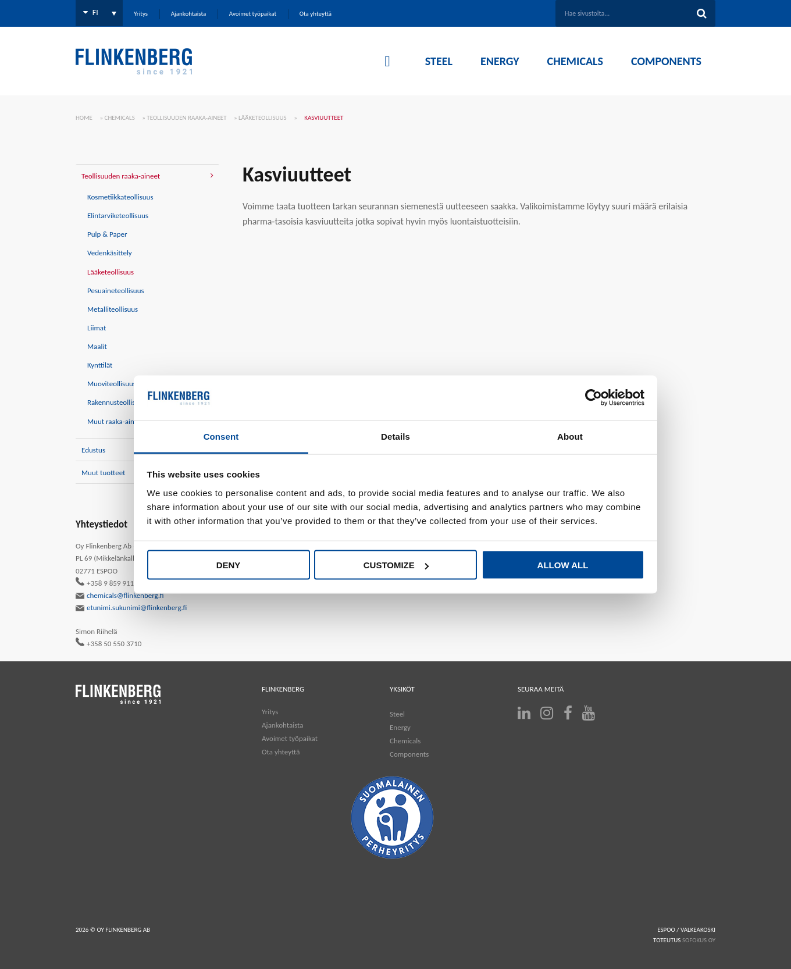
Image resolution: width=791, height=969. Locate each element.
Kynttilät (99, 365)
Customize (396, 565)
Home (84, 118)
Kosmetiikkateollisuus (120, 197)
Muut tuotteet (103, 472)
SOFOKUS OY (698, 940)
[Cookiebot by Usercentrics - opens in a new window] (593, 398)
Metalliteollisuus (112, 309)
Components (409, 754)
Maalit (97, 346)
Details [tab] (395, 436)
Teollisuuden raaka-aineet (186, 118)
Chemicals (120, 118)
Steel (397, 714)
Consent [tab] (221, 436)
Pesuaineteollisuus (115, 290)
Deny (228, 565)
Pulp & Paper (107, 234)
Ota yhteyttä (281, 751)
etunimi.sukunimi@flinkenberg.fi (131, 607)
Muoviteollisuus (111, 383)
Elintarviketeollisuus (117, 215)
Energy (400, 727)
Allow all (563, 565)
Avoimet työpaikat (290, 738)
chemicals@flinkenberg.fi (120, 595)
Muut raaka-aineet (115, 421)
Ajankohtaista (283, 725)
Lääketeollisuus (262, 118)
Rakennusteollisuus (116, 402)
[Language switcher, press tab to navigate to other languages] (99, 13)
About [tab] (570, 436)
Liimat (96, 327)
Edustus (93, 450)
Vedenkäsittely (109, 252)
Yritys (270, 711)
